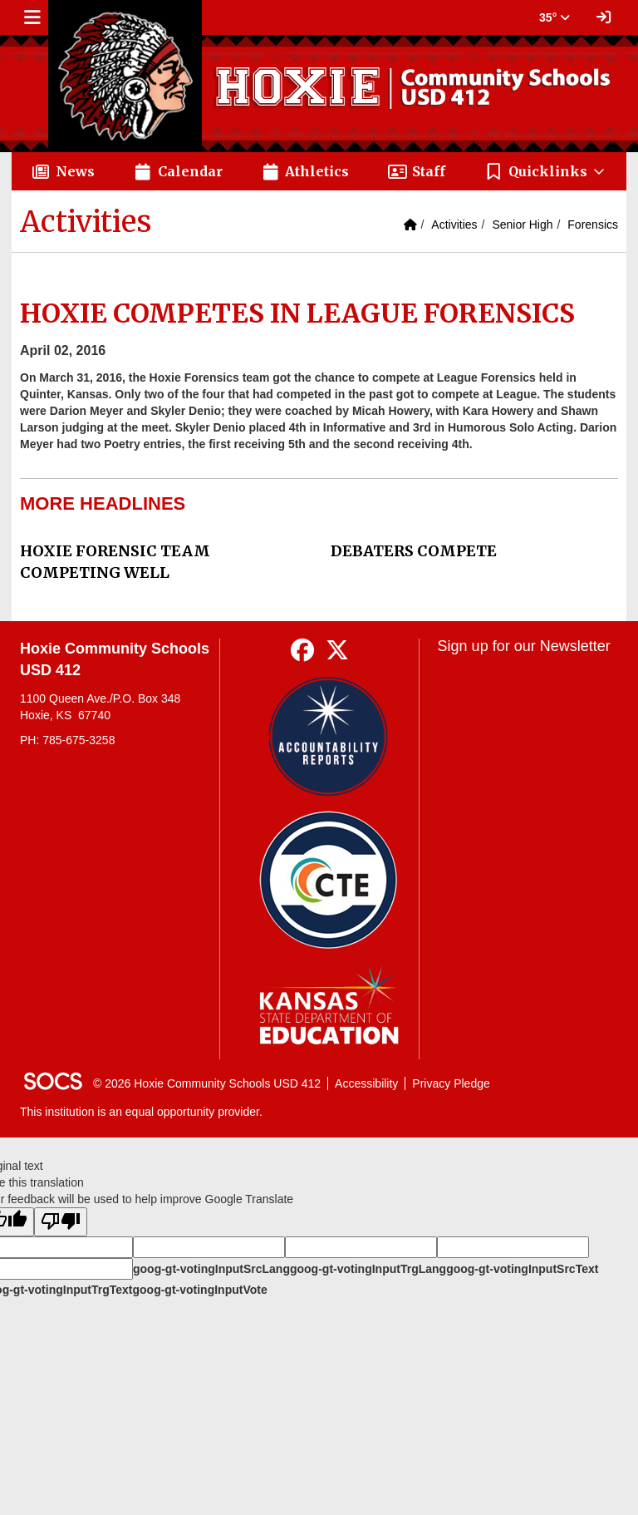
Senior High (522, 224)
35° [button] (554, 17)
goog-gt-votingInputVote (199, 1289)
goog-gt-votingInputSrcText (522, 1269)
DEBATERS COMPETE (414, 550)
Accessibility (366, 1083)
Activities (454, 224)
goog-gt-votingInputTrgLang (368, 1269)
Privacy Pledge (450, 1083)
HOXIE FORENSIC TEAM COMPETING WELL (115, 561)
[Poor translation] (60, 1221)
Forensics (592, 224)
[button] (545, 171)
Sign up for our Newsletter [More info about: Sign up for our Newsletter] (524, 646)
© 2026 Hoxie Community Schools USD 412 (207, 1083)
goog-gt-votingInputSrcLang (211, 1269)
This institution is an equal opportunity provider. (141, 1111)
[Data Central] (328, 880)
